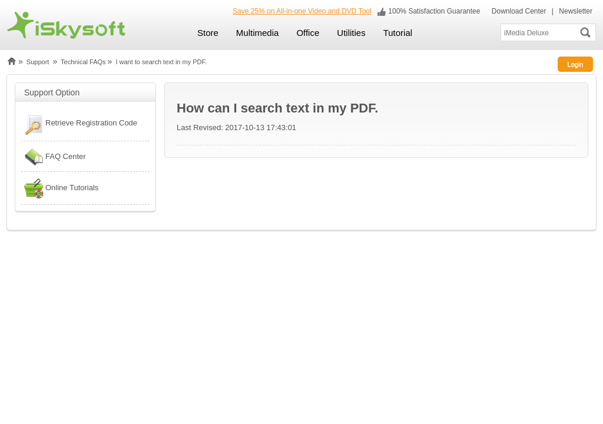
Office (307, 33)
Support (37, 61)
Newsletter (575, 11)
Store (207, 33)
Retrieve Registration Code (79, 124)
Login (576, 64)
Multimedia (257, 33)
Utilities (351, 33)
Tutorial (397, 33)
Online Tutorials (59, 188)
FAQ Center (53, 157)
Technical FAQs (83, 61)
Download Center (517, 11)
